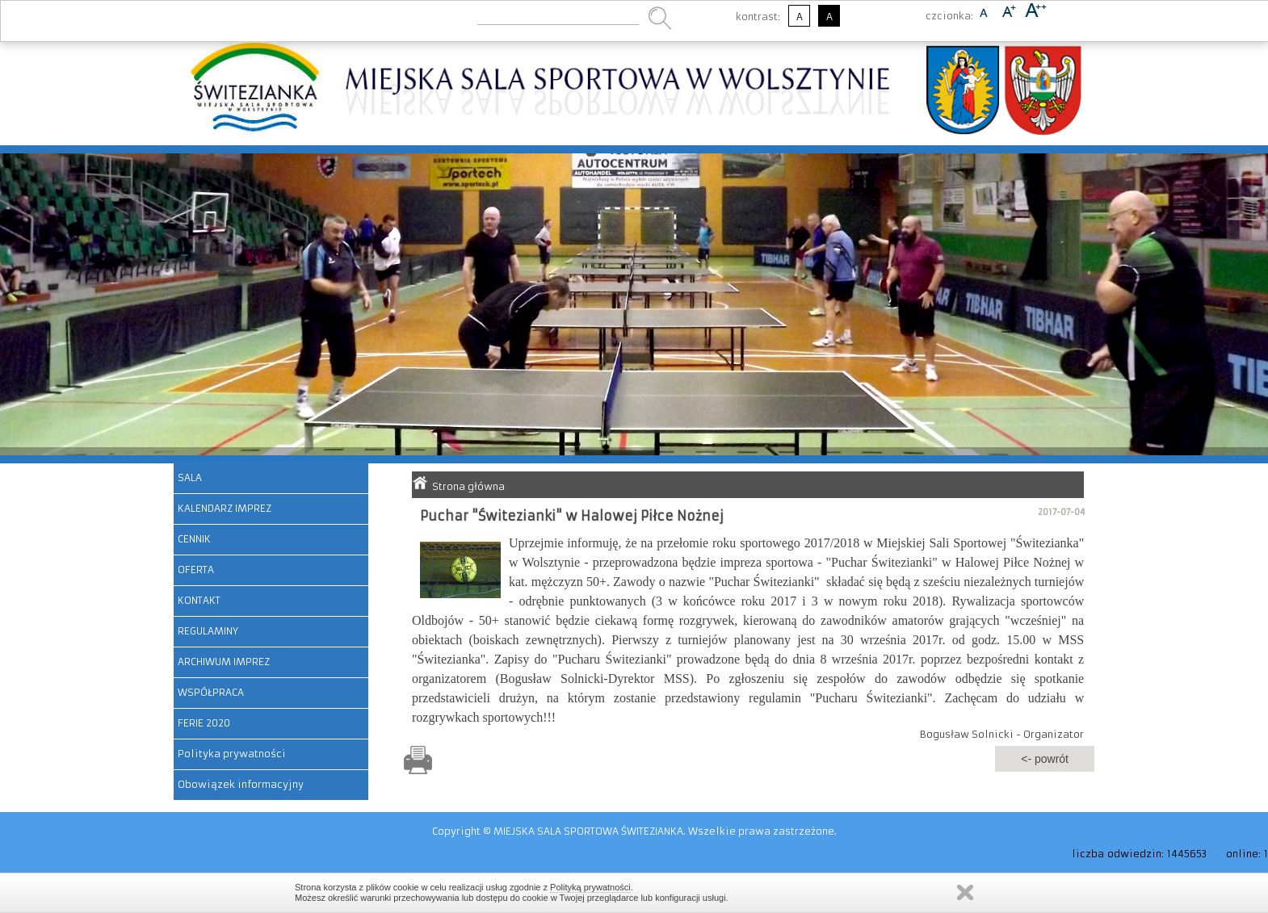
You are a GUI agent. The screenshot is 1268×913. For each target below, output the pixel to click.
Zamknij (965, 892)
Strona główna (468, 486)
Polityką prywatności (590, 887)
